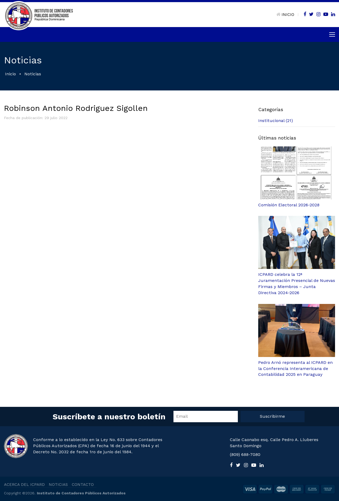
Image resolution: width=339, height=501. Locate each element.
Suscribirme (272, 416)
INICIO (285, 14)
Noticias (32, 73)
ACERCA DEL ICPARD (24, 484)
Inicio (10, 73)
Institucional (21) (275, 120)
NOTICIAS (58, 484)
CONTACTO (83, 484)
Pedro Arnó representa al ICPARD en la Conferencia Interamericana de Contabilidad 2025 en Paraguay (295, 368)
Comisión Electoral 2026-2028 (288, 204)
